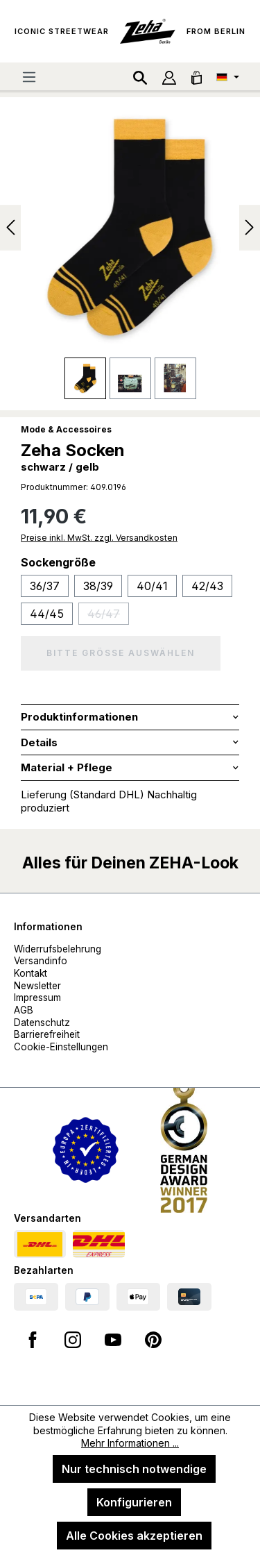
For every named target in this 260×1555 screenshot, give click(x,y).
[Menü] (29, 76)
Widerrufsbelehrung (57, 949)
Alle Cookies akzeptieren (134, 1536)
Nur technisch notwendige (134, 1469)
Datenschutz (42, 1022)
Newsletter (37, 985)
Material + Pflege (66, 767)
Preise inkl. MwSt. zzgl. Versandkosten (99, 537)
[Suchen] (140, 76)
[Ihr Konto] (169, 76)
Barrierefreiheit (47, 1034)
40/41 (152, 586)
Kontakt (30, 973)
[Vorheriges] (10, 227)
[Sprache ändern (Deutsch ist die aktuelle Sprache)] (227, 76)
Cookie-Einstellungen (61, 1046)
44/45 (47, 614)
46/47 (108, 616)
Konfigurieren (134, 1502)
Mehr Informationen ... (130, 1443)
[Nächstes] (249, 227)
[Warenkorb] (196, 76)
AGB (23, 1010)
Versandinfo (40, 960)
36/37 (45, 586)
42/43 (207, 586)
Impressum (37, 997)
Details (39, 742)
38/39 (98, 586)
